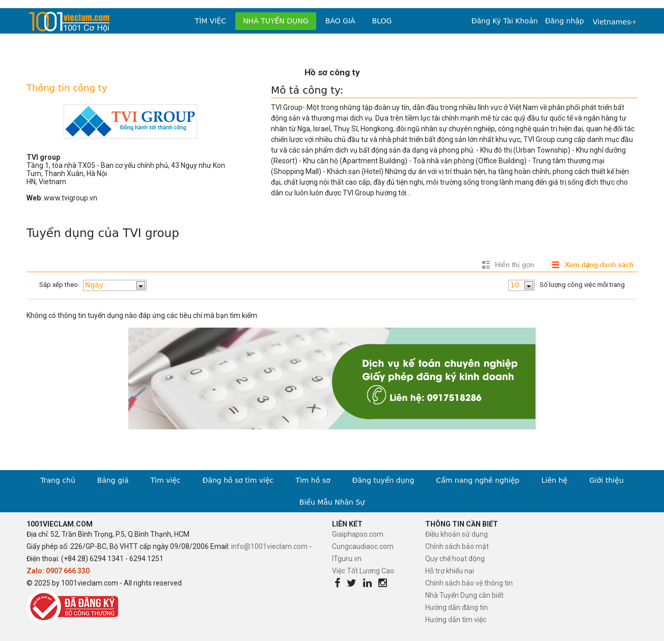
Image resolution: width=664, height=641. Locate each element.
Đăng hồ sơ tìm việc (238, 480)
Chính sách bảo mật (457, 546)
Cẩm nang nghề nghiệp (477, 480)
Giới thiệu (606, 480)
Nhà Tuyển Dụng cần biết (464, 595)
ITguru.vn (347, 559)
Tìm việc (211, 21)
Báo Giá (340, 21)
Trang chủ (57, 480)
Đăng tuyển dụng (383, 480)
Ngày (94, 285)
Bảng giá (113, 480)
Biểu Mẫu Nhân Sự (332, 502)
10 (514, 285)
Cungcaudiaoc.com (363, 546)
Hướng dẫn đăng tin (456, 607)
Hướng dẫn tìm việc (455, 620)
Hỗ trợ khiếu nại (449, 571)
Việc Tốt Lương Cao (363, 571)
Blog (382, 21)
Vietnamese (612, 22)
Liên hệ (554, 480)
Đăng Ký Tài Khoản (505, 21)
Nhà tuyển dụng (276, 21)
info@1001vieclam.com (269, 546)
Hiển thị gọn (514, 264)
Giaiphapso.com (357, 534)
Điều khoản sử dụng (456, 534)
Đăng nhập (564, 21)
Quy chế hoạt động (455, 559)
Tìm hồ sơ (312, 480)
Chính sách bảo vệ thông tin (469, 583)
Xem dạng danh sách (599, 264)
